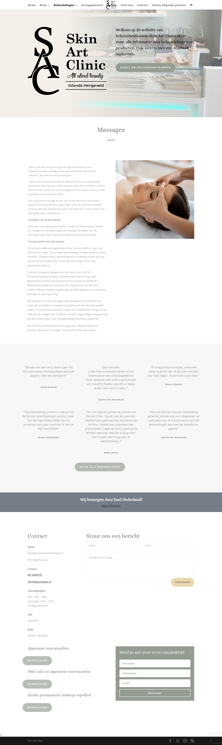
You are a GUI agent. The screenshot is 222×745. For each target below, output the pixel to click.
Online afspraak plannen (169, 5)
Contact (142, 5)
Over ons (127, 5)
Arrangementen (92, 5)
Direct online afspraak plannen (142, 67)
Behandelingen (64, 5)
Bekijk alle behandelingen (80, 466)
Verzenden (182, 582)
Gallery (112, 5)
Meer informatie (111, 506)
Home (32, 5)
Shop (43, 5)
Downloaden (28, 660)
